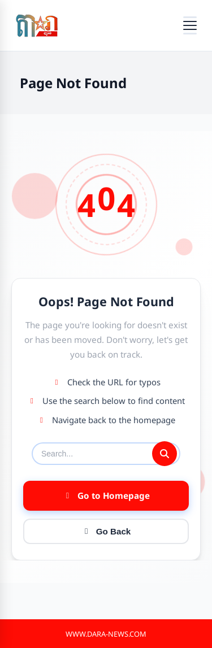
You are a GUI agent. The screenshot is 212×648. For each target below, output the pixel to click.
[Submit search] (164, 453)
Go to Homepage (106, 495)
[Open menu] (190, 25)
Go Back (106, 531)
